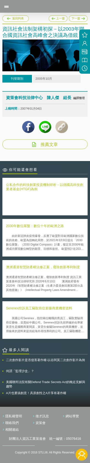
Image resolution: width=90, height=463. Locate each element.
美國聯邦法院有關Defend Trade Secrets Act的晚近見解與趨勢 (45, 384)
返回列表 (18, 18)
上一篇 (58, 17)
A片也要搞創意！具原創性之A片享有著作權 (36, 393)
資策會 (41, 423)
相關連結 (12, 429)
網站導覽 (72, 416)
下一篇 (78, 17)
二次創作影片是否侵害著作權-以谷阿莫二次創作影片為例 (45, 360)
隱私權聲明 (13, 416)
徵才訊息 (42, 416)
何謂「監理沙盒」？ (20, 371)
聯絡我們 (12, 423)
